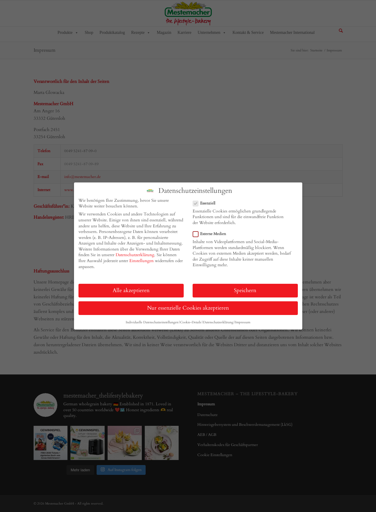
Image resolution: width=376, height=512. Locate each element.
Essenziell (207, 203)
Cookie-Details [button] (190, 323)
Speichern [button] (245, 290)
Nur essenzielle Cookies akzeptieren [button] (188, 308)
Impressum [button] (242, 323)
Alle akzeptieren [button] (131, 290)
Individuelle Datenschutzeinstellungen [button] (152, 323)
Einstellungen (141, 261)
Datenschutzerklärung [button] (218, 323)
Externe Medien (212, 234)
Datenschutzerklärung (135, 255)
